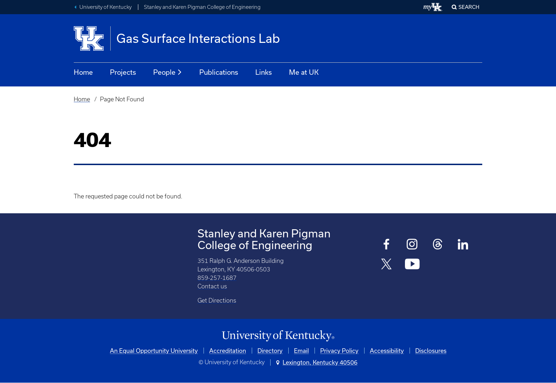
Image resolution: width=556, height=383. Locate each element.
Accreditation (227, 350)
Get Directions (217, 300)
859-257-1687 (217, 278)
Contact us (212, 286)
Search (468, 7)
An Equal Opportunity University (154, 350)
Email (301, 350)
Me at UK (304, 72)
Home (83, 72)
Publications (218, 72)
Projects (123, 72)
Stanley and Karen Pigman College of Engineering (202, 7)
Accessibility (387, 350)
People (167, 72)
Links (263, 72)
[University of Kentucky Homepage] (278, 336)
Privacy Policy (339, 350)
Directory (270, 350)
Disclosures (430, 350)
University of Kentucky (105, 7)
